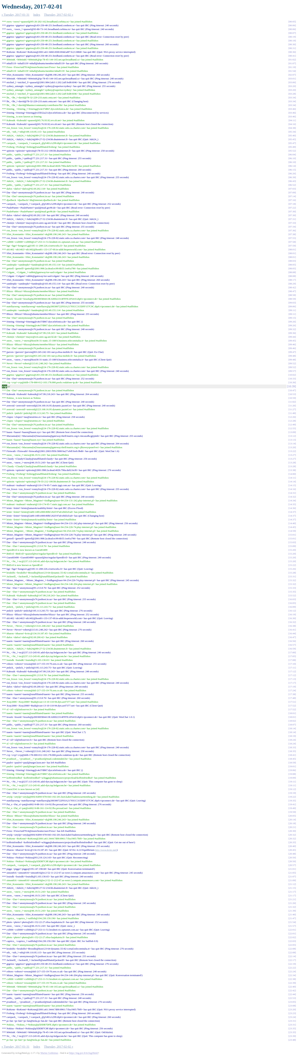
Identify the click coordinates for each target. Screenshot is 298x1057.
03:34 (292, 97)
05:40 (292, 135)
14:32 (292, 496)
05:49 (292, 146)
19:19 (292, 793)
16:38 (292, 625)
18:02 (292, 720)
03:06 (292, 82)
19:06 (292, 770)
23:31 (292, 1020)
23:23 (292, 1013)
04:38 (292, 127)
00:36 (292, 52)
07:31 (292, 219)
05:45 (292, 139)
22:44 (292, 994)
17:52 (292, 705)
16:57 (292, 644)
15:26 (292, 568)
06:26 (292, 173)
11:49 (292, 413)
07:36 (292, 230)
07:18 (292, 203)
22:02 (292, 937)
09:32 (292, 329)
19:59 (292, 812)
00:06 (292, 25)
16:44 (292, 633)
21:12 (292, 884)
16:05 (292, 603)
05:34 (292, 131)
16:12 (292, 610)
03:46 (292, 108)
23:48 (292, 1039)
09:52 (292, 363)
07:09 (292, 192)
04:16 (292, 124)
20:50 (292, 857)
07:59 (292, 245)
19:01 (292, 766)
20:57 (292, 865)
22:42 (292, 990)
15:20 (292, 549)
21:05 (292, 872)
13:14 (292, 443)
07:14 (292, 196)
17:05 (292, 656)
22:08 (292, 948)
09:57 (292, 371)
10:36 (292, 382)
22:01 (292, 929)
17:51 (292, 701)
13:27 (292, 454)
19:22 (292, 796)
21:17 (292, 891)
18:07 (292, 724)
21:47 (292, 918)
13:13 (292, 439)
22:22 (292, 967)
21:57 (292, 925)
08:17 (292, 279)
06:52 (292, 184)
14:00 (292, 473)
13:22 (292, 451)
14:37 (292, 511)
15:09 (292, 546)
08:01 (292, 249)
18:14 (292, 728)
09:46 (292, 344)
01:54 (292, 71)
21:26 (292, 903)
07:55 (292, 238)
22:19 (292, 963)
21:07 (292, 876)
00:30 (292, 44)
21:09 (292, 880)
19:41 (292, 804)
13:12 (292, 435)
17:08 (292, 660)
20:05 (292, 815)
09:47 (292, 352)
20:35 (292, 842)
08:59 (292, 298)
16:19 (292, 614)
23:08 (292, 1005)
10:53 (292, 394)
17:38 (292, 694)
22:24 (292, 971)
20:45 (292, 849)
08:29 (292, 283)
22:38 (292, 979)
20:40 (292, 846)
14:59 (292, 530)
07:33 (292, 222)
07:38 (292, 234)
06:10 (292, 158)
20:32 (292, 834)
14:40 (292, 523)
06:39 (292, 177)
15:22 (292, 565)
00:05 (292, 21)
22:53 (292, 998)
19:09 (292, 777)
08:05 (292, 264)
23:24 (292, 1017)
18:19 (292, 736)
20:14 (292, 819)
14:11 (292, 477)
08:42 (292, 287)
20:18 (292, 823)
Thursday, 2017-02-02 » (58, 14)
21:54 (292, 922)
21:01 (292, 868)
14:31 (292, 492)
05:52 (292, 150)
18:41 (292, 755)
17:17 (292, 682)
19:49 (292, 808)
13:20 (292, 447)
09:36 (292, 333)
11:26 (292, 405)
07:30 (292, 211)
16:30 (292, 618)
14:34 (292, 500)
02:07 (292, 74)
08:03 (292, 260)
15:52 (292, 595)
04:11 (292, 120)
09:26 (292, 321)
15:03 (292, 542)
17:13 (292, 679)
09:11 (292, 310)
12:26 (292, 417)
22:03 (292, 941)
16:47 (292, 637)
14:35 (292, 504)
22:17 (292, 960)
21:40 (292, 914)
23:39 (292, 1036)
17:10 (292, 663)
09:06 (292, 306)
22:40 (292, 986)
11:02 (292, 401)
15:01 (292, 534)
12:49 (292, 424)
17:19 (292, 686)
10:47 (292, 390)
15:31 (292, 576)
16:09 (292, 606)
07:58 (292, 241)
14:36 (292, 508)
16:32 (292, 622)
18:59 (292, 762)
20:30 (292, 830)
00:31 (292, 48)
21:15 (292, 887)
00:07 (292, 33)
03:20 (292, 86)
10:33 (292, 378)
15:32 (292, 580)
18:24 (292, 739)
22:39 (292, 982)
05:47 (292, 143)
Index (36, 14)
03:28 (292, 93)
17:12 (292, 671)
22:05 (292, 944)
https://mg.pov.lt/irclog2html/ (83, 1052)
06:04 (292, 154)
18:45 (292, 758)
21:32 (292, 906)
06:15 (292, 169)
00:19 (292, 36)
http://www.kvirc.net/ (106, 849)
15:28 (292, 572)
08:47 (292, 291)
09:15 (292, 317)
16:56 (292, 641)
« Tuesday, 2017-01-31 (15, 14)
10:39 (291, 386)
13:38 (292, 470)
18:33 (292, 747)
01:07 (292, 63)
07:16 (292, 200)
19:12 (292, 789)
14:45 (292, 527)
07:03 (292, 188)
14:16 (292, 489)
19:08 (292, 774)
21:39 (292, 910)
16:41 (292, 629)
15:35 (292, 591)
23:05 (292, 1001)
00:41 (292, 55)
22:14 (292, 956)
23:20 (292, 1009)
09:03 (292, 302)
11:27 (292, 409)
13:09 (292, 432)
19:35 (292, 800)
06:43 (292, 181)
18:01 (292, 713)
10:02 (292, 374)
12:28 (292, 420)
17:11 (292, 667)
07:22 (292, 207)
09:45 (292, 340)
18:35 (292, 751)
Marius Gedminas (49, 1052)
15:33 (292, 587)
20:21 (292, 827)
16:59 (292, 648)
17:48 (292, 698)
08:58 (292, 295)
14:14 (292, 481)
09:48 (292, 355)
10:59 (292, 398)
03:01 (292, 78)
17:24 (292, 690)
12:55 (292, 428)
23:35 (292, 1028)
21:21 (292, 899)
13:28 (292, 462)
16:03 (292, 599)
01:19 (292, 67)
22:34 (292, 975)
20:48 (292, 853)
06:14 (292, 165)
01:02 (292, 59)
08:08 (292, 272)
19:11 (292, 781)
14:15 (292, 485)
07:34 (292, 226)
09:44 (292, 336)
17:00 (292, 652)
